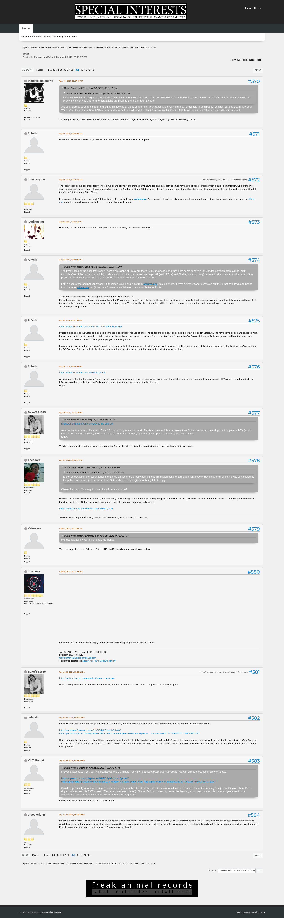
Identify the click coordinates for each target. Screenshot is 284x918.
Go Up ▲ (261, 912)
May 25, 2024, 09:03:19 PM (70, 320)
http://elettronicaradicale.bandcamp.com (77, 658)
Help (238, 912)
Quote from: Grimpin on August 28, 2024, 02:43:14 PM (92, 767)
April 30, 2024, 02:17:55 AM (71, 81)
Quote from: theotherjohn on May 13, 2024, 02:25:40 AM (93, 266)
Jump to (212, 870)
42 (89, 69)
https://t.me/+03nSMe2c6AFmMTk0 (99, 661)
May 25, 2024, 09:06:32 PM (70, 366)
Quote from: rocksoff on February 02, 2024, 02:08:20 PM (95, 472)
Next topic (255, 59)
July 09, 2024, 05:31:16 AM (70, 528)
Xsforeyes (34, 528)
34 (57, 69)
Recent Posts (253, 8)
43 (93, 69)
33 (54, 69)
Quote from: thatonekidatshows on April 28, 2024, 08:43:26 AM (98, 93)
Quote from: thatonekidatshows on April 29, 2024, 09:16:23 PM (96, 535)
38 (72, 69)
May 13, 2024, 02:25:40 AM (70, 179)
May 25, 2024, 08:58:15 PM (70, 260)
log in (63, 36)
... (51, 69)
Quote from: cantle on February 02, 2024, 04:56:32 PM (92, 467)
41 (85, 69)
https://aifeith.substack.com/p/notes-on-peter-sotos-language (90, 326)
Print (258, 70)
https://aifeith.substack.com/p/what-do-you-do (82, 372)
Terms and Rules (249, 912)
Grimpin (33, 717)
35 (61, 69)
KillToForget (36, 760)
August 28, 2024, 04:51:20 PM (72, 760)
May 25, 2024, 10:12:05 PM (70, 412)
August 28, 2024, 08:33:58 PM (72, 815)
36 (65, 69)
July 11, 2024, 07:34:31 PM (70, 571)
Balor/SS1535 (37, 412)
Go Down (27, 70)
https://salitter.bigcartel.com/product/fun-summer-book (87, 678)
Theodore (34, 460)
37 (68, 69)
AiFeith (32, 133)
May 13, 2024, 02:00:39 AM (70, 133)
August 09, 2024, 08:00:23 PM (72, 672)
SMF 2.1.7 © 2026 (26, 912)
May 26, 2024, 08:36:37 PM (70, 460)
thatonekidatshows (40, 80)
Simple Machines (42, 912)
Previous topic (239, 59)
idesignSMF (56, 912)
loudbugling (36, 221)
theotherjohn (36, 179)
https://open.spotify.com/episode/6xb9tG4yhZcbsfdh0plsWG (90, 730)
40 (81, 69)
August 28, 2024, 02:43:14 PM (72, 718)
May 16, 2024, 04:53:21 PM (70, 222)
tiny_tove (34, 571)
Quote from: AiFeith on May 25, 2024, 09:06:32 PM (90, 419)
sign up (73, 36)
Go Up (25, 855)
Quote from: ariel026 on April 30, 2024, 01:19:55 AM (90, 88)
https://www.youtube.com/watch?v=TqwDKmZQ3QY (86, 508)
